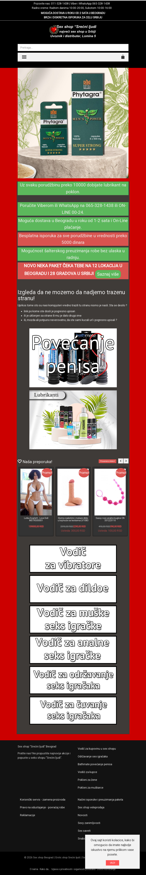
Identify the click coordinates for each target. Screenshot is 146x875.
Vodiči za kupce (87, 772)
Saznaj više (108, 274)
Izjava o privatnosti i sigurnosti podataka (73, 869)
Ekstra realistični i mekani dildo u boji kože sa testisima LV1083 (73, 519)
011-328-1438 (60, 3)
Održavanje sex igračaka (93, 756)
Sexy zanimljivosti (89, 823)
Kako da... (45, 869)
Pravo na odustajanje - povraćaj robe (42, 807)
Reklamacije (27, 815)
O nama (34, 869)
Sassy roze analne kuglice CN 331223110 (110, 519)
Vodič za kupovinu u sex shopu (97, 748)
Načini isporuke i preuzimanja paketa (100, 799)
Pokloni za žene (87, 779)
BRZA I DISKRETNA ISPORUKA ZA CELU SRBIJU (73, 17)
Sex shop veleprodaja (91, 807)
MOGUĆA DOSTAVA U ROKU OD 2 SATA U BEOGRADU (73, 13)
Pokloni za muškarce (90, 787)
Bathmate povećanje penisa (95, 764)
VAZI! (112, 863)
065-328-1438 (101, 3)
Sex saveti (84, 830)
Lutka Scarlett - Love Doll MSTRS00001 (36, 519)
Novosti (82, 815)
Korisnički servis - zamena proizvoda (42, 799)
